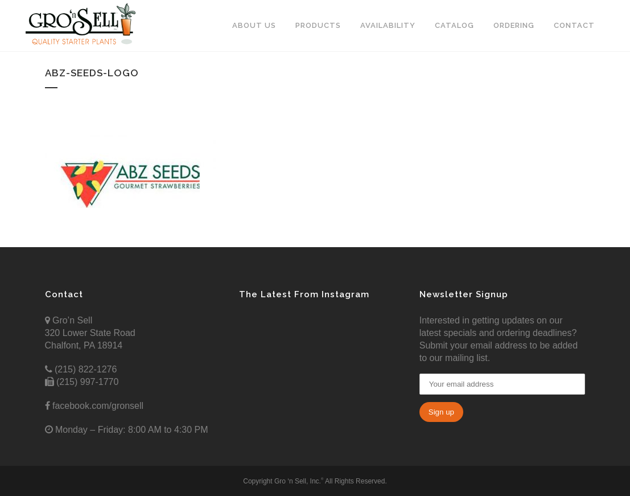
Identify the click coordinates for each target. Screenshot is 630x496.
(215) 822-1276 (84, 369)
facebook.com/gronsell (97, 406)
